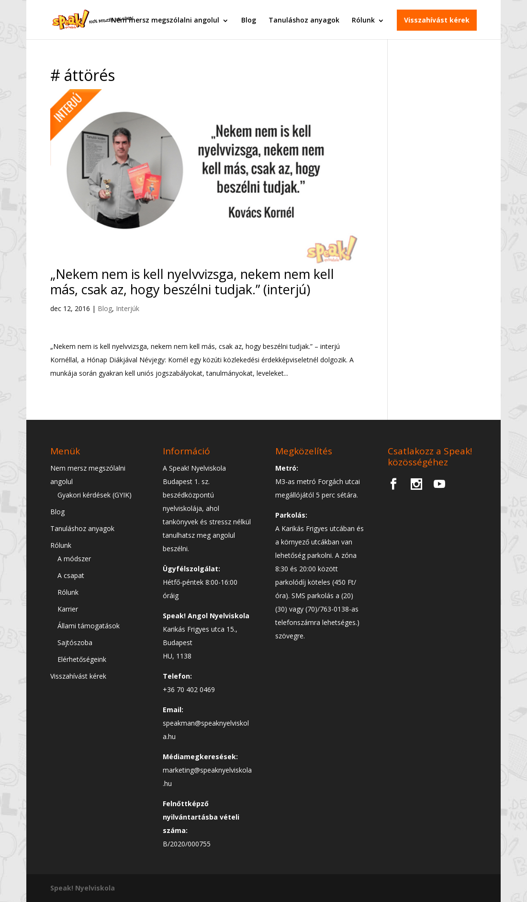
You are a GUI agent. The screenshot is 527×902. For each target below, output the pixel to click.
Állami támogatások (88, 625)
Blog (248, 18)
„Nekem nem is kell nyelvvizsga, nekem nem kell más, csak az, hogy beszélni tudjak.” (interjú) (192, 281)
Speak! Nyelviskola (82, 887)
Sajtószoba (74, 642)
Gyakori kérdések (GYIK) (94, 494)
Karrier (67, 608)
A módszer (74, 558)
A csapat (70, 575)
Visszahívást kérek (437, 18)
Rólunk (363, 18)
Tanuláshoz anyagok (304, 18)
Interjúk (127, 308)
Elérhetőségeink (81, 659)
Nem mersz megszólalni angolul (165, 18)
